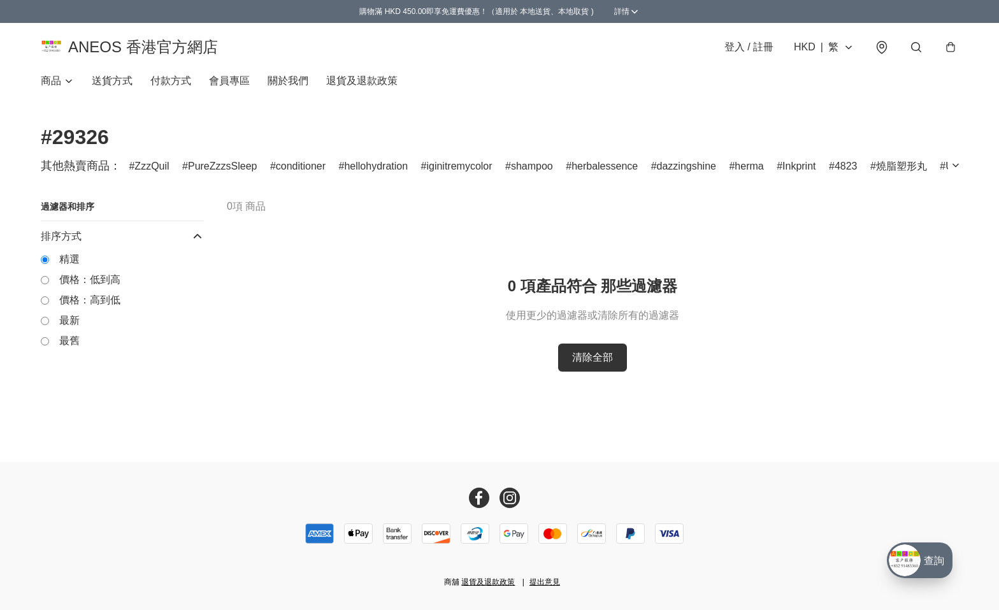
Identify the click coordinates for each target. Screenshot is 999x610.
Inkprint (799, 171)
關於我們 (288, 86)
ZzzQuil (151, 171)
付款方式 (170, 86)
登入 (748, 49)
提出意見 (544, 581)
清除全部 (592, 363)
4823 (846, 171)
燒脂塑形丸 (901, 171)
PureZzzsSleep (222, 171)
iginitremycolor (459, 171)
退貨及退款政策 (362, 86)
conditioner (301, 171)
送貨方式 (112, 86)
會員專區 (229, 86)
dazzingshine (686, 171)
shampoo (532, 171)
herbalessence (604, 171)
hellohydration (376, 171)
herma (749, 171)
